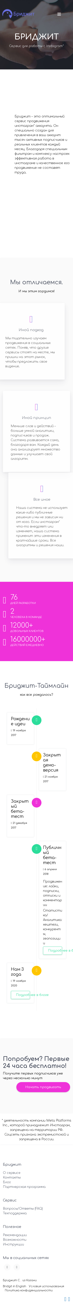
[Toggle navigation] (59, 14)
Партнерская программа (24, 1187)
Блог (7, 1182)
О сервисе (11, 1173)
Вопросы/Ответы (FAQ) (23, 1208)
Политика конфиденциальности (29, 1290)
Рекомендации (15, 1235)
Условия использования (46, 1286)
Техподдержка (15, 1213)
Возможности (14, 1240)
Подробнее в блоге (55, 950)
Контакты (12, 1177)
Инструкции (13, 1244)
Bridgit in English (14, 1286)
